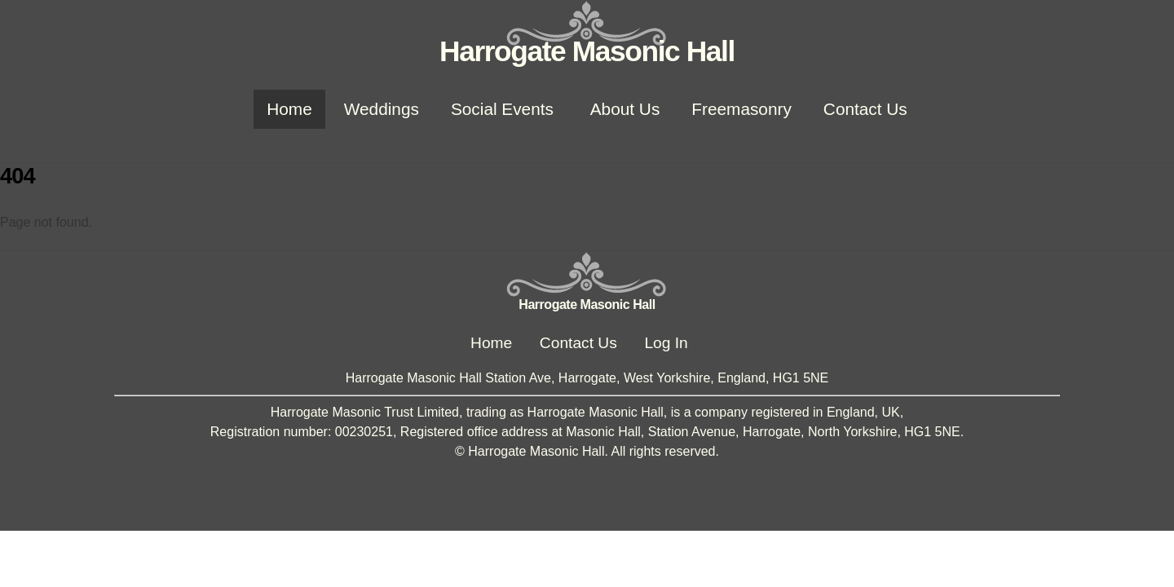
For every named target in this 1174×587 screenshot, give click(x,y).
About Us (625, 108)
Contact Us (865, 108)
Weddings (381, 108)
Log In (665, 342)
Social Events (502, 108)
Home (289, 108)
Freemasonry (741, 108)
